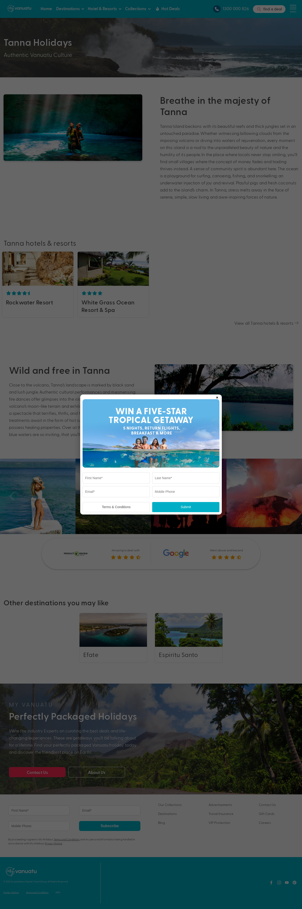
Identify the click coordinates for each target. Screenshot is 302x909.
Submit (186, 507)
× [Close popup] (217, 396)
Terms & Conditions (116, 507)
